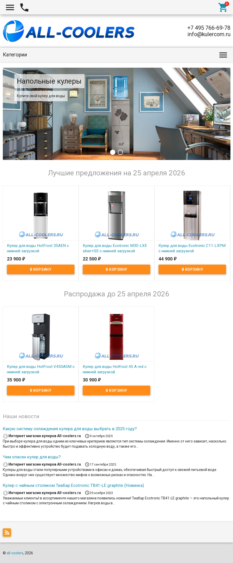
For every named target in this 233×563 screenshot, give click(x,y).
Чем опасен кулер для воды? (32, 456)
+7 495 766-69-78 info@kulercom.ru (208, 31)
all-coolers (15, 553)
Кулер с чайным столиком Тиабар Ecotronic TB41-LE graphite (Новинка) (73, 485)
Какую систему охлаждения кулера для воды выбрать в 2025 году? (70, 428)
